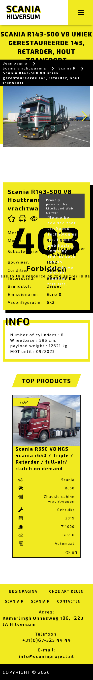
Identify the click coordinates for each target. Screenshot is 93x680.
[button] (84, 116)
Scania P (40, 601)
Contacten (69, 601)
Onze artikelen (66, 591)
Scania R (67, 68)
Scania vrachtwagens (24, 68)
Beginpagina (15, 63)
